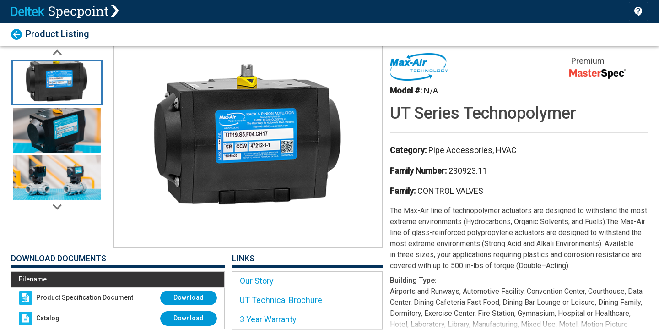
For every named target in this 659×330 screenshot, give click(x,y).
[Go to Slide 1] (57, 82)
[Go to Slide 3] (57, 176)
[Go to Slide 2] (57, 129)
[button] (248, 147)
